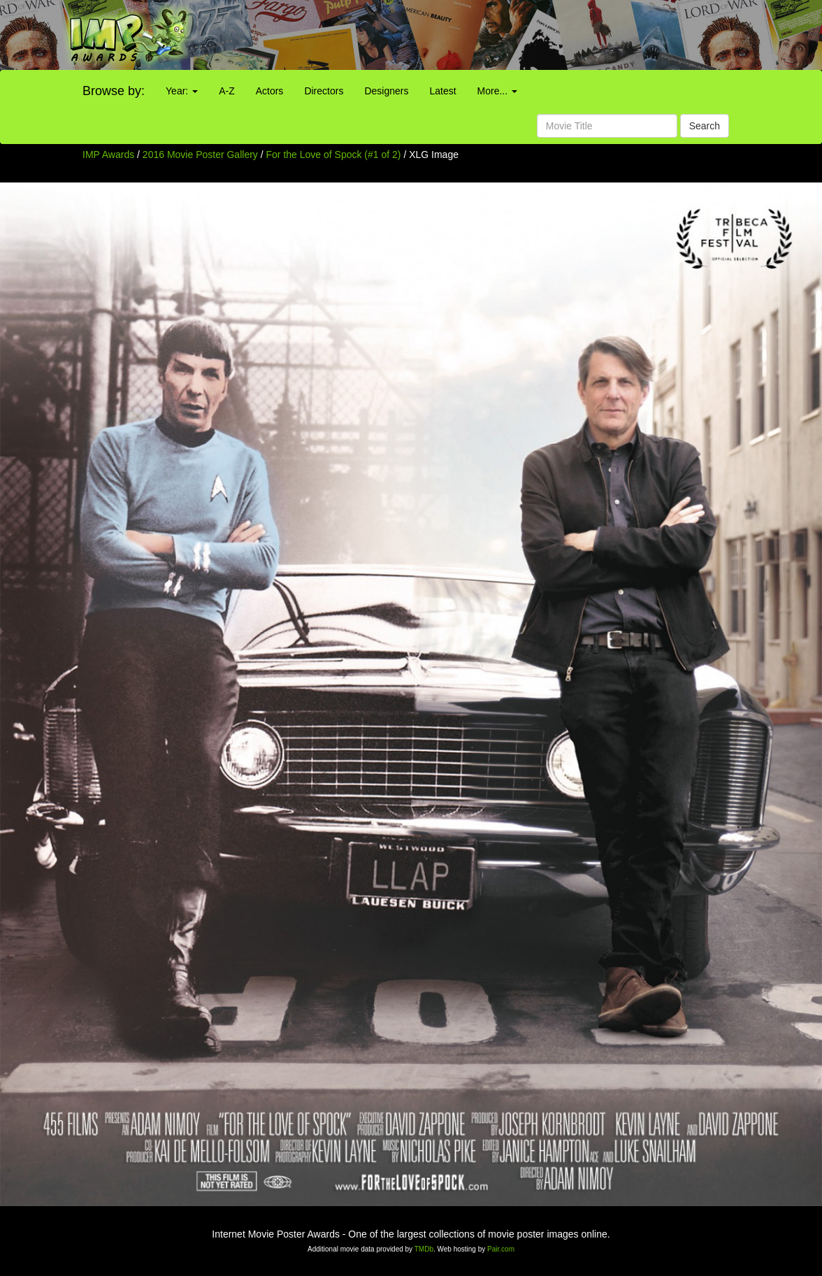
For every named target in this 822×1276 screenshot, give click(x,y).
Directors (323, 90)
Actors (270, 90)
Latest (442, 90)
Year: (182, 90)
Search (704, 125)
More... (497, 90)
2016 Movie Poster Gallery (200, 154)
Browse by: (113, 91)
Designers (386, 90)
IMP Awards (108, 154)
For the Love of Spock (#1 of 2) (333, 154)
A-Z (227, 90)
